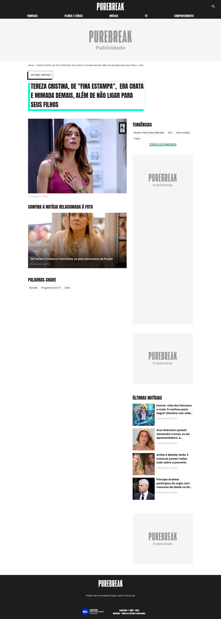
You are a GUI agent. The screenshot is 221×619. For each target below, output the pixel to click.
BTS (170, 132)
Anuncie (131, 595)
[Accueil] (110, 6)
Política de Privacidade (97, 595)
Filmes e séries (73, 16)
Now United (183, 132)
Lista (67, 287)
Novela (33, 287)
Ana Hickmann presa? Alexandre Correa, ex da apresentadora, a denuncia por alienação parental (173, 437)
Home (31, 65)
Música (113, 16)
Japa (137, 138)
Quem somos (118, 595)
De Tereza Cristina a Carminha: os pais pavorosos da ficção (72, 259)
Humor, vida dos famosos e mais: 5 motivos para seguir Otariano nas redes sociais (174, 411)
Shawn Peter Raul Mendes (149, 132)
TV (146, 16)
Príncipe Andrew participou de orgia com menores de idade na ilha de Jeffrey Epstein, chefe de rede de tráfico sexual (174, 487)
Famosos (32, 16)
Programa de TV (51, 287)
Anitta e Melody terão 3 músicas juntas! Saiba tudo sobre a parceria (172, 458)
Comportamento (184, 16)
